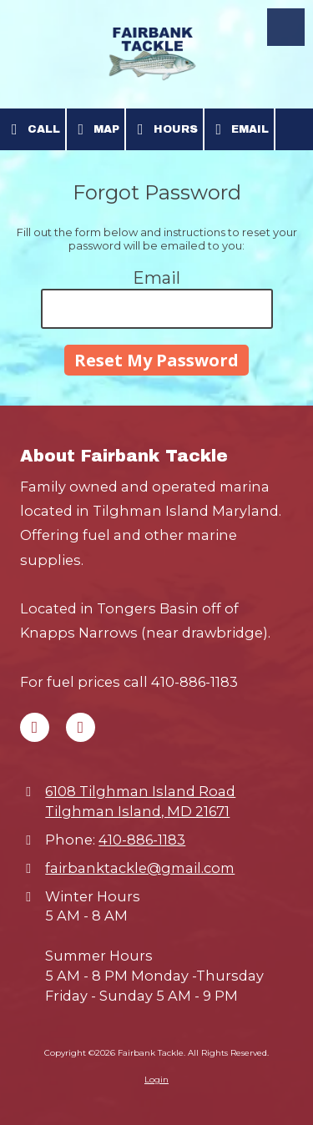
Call (32, 129)
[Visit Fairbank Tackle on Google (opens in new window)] (80, 727)
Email (240, 129)
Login (156, 1079)
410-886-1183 (141, 839)
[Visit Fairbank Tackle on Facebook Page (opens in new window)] (34, 727)
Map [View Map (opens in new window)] (96, 129)
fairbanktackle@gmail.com (140, 868)
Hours (164, 129)
